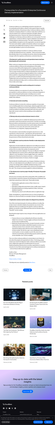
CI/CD (4, 414)
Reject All (48, 422)
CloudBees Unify (6, 411)
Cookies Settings (5, 422)
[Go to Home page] (6, 2)
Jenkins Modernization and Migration (26, 412)
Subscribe (47, 20)
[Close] (52, 417)
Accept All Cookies (38, 422)
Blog (38, 411)
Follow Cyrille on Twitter (15, 259)
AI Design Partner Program (43, 414)
